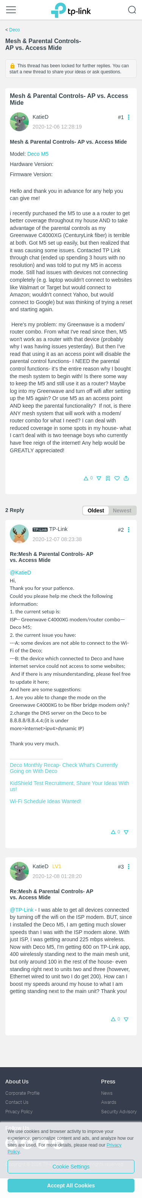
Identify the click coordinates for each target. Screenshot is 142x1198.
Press (108, 1081)
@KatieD (20, 573)
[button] (126, 478)
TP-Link (58, 529)
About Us (16, 1081)
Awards (108, 1102)
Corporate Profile (22, 1093)
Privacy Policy (19, 1111)
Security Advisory (119, 1111)
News (106, 1093)
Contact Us (16, 1102)
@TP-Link (21, 910)
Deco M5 (37, 154)
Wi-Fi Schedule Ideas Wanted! (45, 801)
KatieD (40, 117)
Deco (14, 30)
